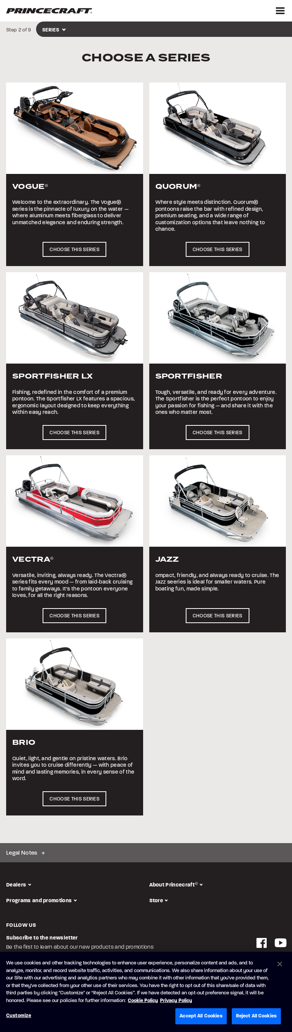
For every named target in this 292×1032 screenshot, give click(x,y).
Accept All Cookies (201, 1016)
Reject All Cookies (256, 1016)
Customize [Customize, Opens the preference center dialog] (18, 1015)
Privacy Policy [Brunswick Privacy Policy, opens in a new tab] (176, 1000)
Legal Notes (22, 852)
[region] (146, 992)
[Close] (279, 964)
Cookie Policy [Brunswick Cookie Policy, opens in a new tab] (143, 1000)
